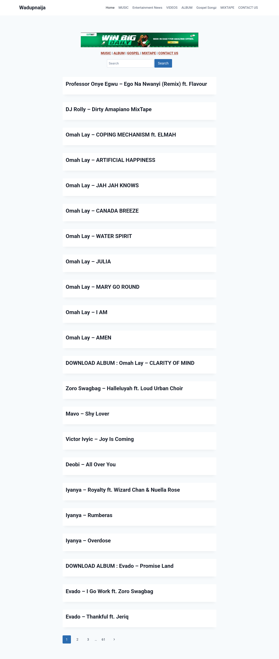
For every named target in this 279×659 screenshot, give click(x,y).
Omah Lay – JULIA (88, 261)
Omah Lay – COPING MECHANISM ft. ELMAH (121, 134)
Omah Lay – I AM (86, 312)
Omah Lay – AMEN (88, 337)
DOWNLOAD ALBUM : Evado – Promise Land (120, 566)
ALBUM (187, 7)
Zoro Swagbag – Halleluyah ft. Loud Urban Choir (124, 388)
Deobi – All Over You (91, 464)
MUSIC (124, 7)
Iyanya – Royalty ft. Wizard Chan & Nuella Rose (123, 490)
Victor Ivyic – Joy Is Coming (100, 439)
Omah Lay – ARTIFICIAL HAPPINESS (110, 160)
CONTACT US (248, 7)
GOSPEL (133, 53)
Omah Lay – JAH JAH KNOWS (102, 185)
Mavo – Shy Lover (87, 414)
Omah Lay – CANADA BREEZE (102, 211)
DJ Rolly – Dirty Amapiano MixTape (109, 109)
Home (110, 7)
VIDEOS (171, 7)
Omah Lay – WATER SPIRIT (99, 236)
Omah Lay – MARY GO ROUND (103, 287)
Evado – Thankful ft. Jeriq (97, 616)
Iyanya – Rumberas (89, 515)
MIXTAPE (227, 7)
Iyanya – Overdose (88, 540)
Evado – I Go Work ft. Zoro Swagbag (109, 591)
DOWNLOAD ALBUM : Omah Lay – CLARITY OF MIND (130, 363)
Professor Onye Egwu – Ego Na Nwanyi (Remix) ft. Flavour (136, 84)
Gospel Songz (206, 7)
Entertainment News (147, 7)
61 (103, 639)
